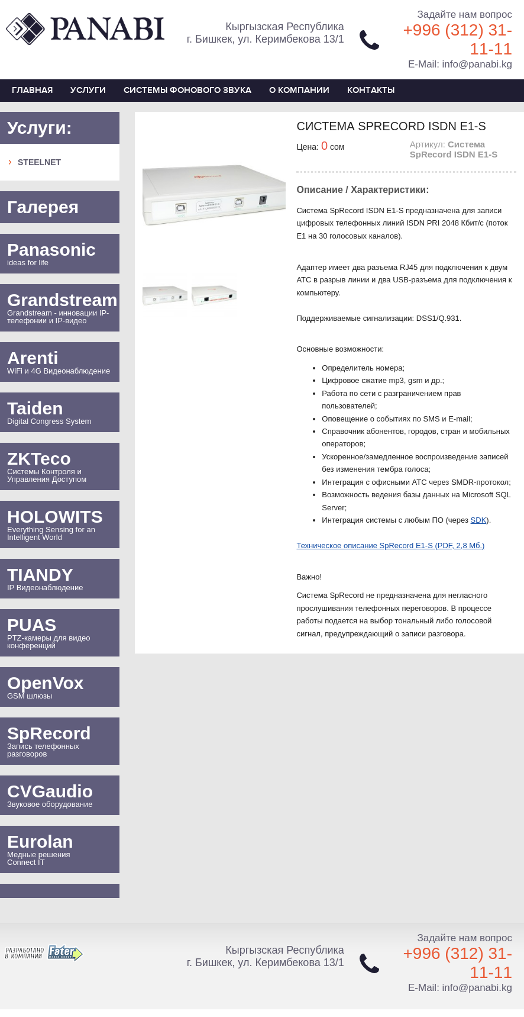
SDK (479, 520)
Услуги (88, 90)
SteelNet (39, 162)
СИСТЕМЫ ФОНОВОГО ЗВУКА (187, 90)
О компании (299, 90)
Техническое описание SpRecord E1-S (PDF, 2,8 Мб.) (390, 545)
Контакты (370, 90)
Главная (32, 90)
